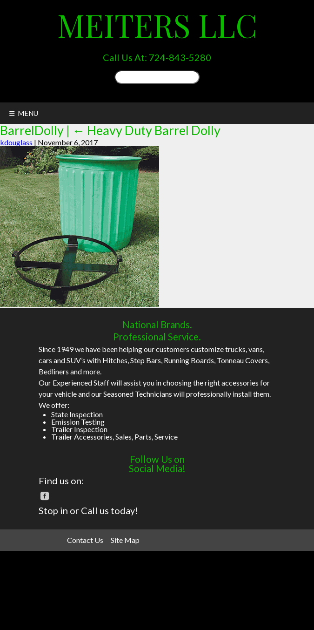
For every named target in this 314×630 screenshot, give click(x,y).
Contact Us (85, 539)
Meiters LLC (157, 25)
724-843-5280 (180, 57)
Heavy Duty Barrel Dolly (146, 130)
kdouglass (16, 142)
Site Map (125, 539)
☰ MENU (23, 113)
